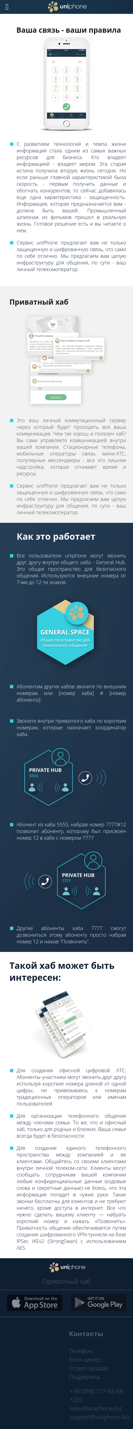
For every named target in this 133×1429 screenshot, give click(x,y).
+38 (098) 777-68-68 (96, 1391)
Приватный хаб (66, 1281)
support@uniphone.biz (100, 1417)
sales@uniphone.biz (96, 1408)
